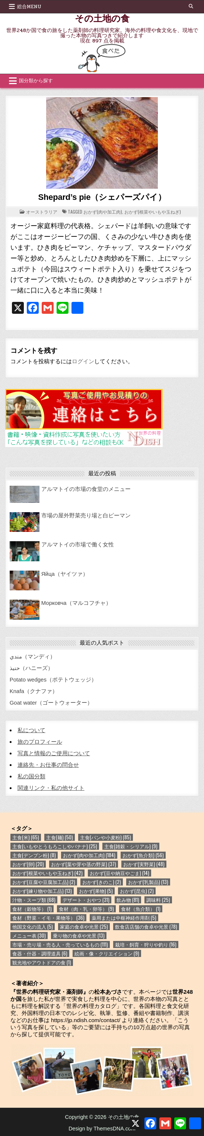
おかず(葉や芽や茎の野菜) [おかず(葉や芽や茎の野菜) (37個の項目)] (83, 864)
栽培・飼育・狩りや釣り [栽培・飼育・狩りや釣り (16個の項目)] (145, 944)
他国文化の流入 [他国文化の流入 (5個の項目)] (32, 926)
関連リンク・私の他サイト (51, 788)
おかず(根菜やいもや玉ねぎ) (152, 211)
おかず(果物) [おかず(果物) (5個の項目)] (96, 890)
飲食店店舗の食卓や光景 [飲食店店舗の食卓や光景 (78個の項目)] (146, 926)
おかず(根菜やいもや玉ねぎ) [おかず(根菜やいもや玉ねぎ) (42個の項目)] (47, 873)
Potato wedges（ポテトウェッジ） (53, 679)
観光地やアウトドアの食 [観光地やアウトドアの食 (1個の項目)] (41, 962)
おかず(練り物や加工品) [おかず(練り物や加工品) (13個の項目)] (42, 890)
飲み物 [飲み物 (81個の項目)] (128, 899)
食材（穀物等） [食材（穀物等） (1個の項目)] (32, 908)
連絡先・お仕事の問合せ (48, 765)
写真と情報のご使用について (53, 753)
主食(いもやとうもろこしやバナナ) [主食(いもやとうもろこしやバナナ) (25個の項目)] (54, 846)
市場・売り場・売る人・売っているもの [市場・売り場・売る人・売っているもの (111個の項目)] (60, 944)
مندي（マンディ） (32, 656)
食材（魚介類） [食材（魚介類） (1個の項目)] (140, 908)
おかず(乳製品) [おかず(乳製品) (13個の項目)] (148, 881)
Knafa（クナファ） (34, 691)
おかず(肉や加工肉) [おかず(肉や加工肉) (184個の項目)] (89, 855)
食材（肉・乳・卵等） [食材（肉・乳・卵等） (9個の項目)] (86, 908)
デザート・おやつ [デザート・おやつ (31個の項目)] (86, 899)
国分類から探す (36, 80)
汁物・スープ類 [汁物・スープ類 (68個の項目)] (33, 899)
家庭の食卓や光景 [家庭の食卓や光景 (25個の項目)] (84, 926)
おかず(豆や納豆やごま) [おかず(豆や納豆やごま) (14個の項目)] (119, 873)
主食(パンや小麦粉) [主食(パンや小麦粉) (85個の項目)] (105, 837)
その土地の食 (102, 18)
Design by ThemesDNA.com (102, 1129)
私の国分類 (31, 776)
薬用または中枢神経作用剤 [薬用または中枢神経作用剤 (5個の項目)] (124, 917)
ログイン (83, 361)
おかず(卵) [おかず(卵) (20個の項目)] (28, 864)
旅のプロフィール (39, 741)
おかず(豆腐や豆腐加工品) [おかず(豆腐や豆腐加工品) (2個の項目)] (43, 881)
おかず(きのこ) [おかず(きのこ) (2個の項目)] (101, 881)
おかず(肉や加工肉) (102, 211)
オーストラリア (41, 211)
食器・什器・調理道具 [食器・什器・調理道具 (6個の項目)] (39, 953)
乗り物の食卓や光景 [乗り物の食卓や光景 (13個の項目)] (79, 935)
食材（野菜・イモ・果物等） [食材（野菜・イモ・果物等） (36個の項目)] (48, 917)
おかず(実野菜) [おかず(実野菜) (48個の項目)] (144, 864)
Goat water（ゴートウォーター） (51, 702)
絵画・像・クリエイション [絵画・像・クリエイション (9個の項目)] (106, 953)
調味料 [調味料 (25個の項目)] (158, 899)
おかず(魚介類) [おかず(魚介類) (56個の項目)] (143, 855)
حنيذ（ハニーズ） (31, 668)
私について (31, 730)
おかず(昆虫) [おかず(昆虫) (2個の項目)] (137, 890)
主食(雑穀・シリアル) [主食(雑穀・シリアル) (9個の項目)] (130, 846)
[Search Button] (191, 6)
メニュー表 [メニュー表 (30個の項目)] (29, 935)
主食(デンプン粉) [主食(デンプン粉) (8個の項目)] (34, 855)
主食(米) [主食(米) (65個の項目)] (25, 837)
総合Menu (29, 6)
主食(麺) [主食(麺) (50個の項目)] (59, 837)
